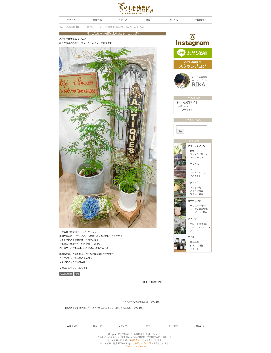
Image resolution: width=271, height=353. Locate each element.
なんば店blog (66, 274)
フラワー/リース (198, 157)
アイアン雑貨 (196, 190)
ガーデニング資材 (198, 212)
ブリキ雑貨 (195, 187)
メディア (122, 19)
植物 (77, 274)
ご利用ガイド (182, 106)
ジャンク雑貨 (196, 245)
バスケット (195, 175)
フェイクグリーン (198, 154)
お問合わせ (198, 19)
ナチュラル (193, 164)
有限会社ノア (137, 340)
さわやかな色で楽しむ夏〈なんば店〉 (142, 302)
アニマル (194, 230)
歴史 (148, 19)
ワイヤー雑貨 (196, 194)
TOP (70, 27)
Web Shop (72, 19)
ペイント (194, 248)
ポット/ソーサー (198, 205)
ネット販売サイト (187, 102)
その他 (191, 237)
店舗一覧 (97, 19)
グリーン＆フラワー (197, 145)
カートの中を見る (184, 110)
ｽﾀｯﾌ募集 (173, 19)
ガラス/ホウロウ (198, 172)
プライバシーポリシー (135, 346)
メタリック (193, 182)
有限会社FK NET (143, 343)
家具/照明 (194, 242)
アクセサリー (194, 219)
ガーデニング (194, 200)
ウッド (193, 169)
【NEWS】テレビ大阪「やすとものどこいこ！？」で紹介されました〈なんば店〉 (104, 308)
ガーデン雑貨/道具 (199, 209)
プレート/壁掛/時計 (199, 224)
